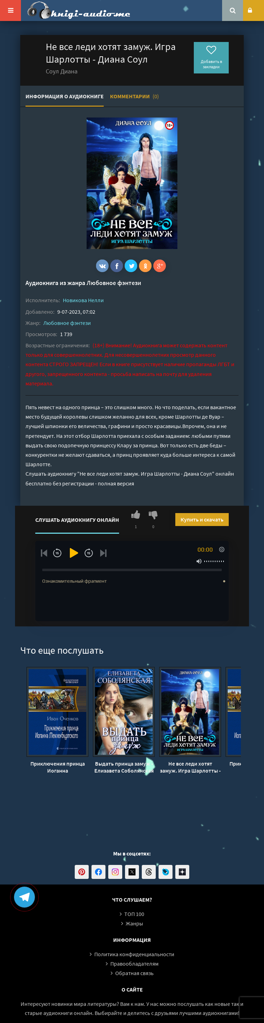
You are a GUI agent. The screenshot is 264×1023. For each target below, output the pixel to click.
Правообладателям (134, 963)
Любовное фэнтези (114, 283)
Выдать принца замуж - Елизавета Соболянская (124, 767)
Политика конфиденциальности (134, 954)
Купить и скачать (202, 519)
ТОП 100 (134, 913)
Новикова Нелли (83, 300)
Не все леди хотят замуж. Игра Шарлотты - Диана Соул (190, 767)
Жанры (134, 923)
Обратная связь (134, 972)
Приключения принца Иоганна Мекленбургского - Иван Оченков (58, 767)
